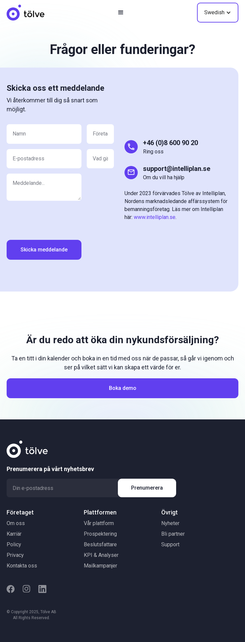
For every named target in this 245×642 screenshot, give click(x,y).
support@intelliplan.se (176, 169)
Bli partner (173, 534)
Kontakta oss (22, 565)
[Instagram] (26, 589)
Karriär (14, 534)
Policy (14, 544)
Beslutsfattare (100, 544)
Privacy (15, 555)
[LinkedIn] (42, 589)
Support (170, 544)
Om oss (16, 523)
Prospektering (100, 534)
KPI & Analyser (101, 555)
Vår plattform (99, 523)
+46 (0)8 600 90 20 (170, 143)
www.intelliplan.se (154, 217)
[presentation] (57, 219)
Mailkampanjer (100, 565)
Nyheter (170, 523)
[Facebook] (11, 589)
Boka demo (122, 388)
